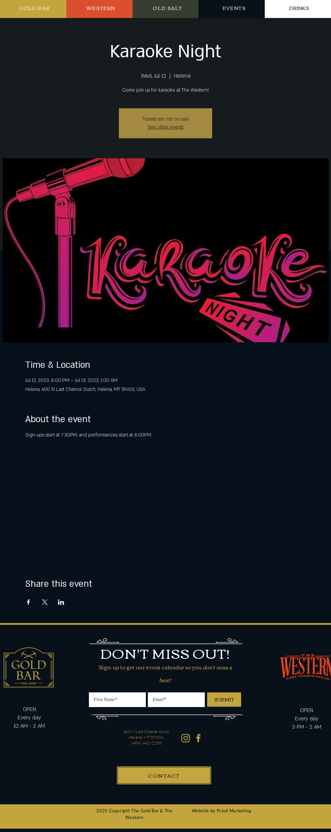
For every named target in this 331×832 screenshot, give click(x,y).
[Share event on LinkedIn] (61, 602)
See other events (165, 127)
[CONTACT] (164, 775)
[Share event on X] (45, 602)
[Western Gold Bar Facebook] (198, 738)
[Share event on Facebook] (28, 602)
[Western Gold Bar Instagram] (185, 738)
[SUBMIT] (224, 699)
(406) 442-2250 (146, 742)
